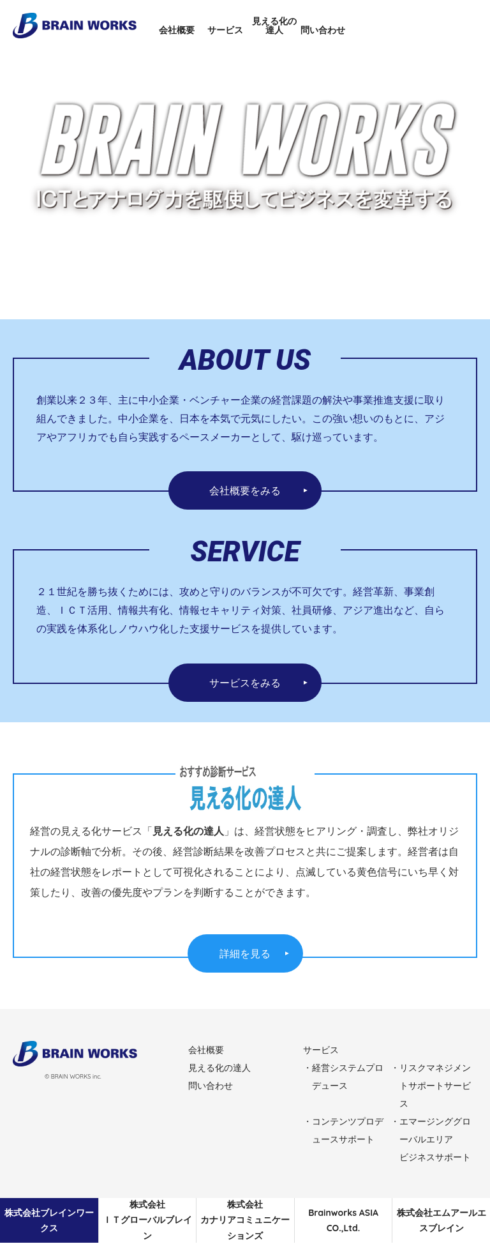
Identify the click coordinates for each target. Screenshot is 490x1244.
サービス (225, 30)
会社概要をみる (245, 490)
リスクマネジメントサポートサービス (435, 1085)
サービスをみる (245, 682)
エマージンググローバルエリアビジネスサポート (435, 1139)
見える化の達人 (274, 25)
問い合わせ (323, 30)
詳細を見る (245, 953)
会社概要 (177, 30)
